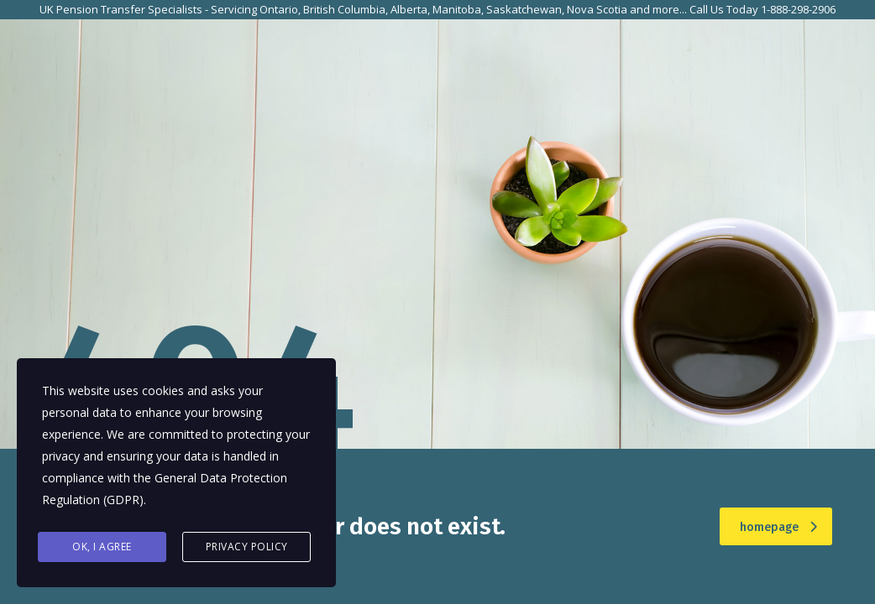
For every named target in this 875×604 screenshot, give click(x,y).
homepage (778, 527)
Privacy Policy (247, 546)
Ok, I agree (102, 546)
